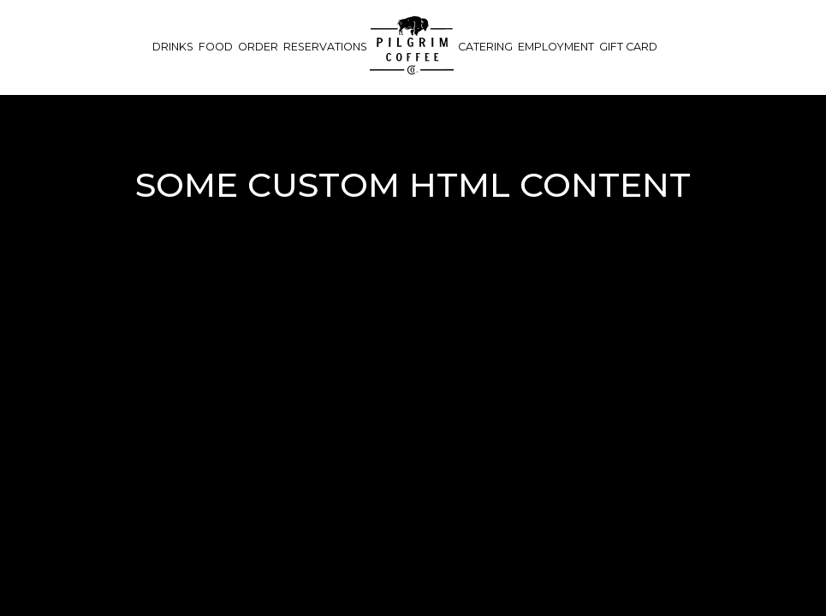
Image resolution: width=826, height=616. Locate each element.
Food (216, 46)
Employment (556, 46)
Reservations (325, 46)
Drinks (172, 46)
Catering (485, 46)
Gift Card (628, 46)
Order (258, 46)
